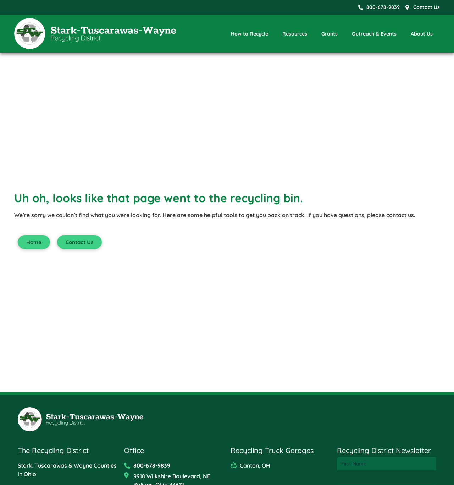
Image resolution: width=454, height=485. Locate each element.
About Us (422, 34)
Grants (329, 34)
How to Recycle (249, 34)
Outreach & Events (374, 34)
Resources (294, 34)
